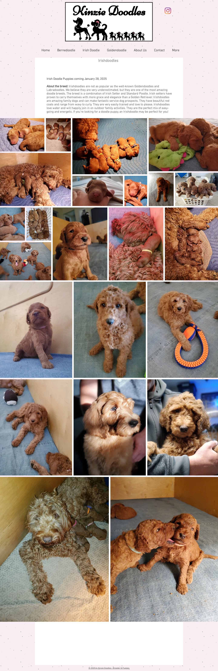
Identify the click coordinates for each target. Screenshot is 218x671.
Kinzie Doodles (109, 11)
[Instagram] (168, 11)
